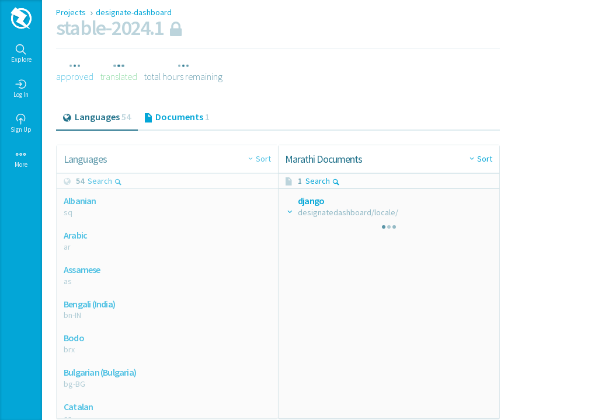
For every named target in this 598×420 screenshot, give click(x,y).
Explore (21, 54)
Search (105, 181)
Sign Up (21, 124)
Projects (72, 12)
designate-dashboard (134, 12)
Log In (21, 89)
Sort (263, 158)
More (21, 159)
